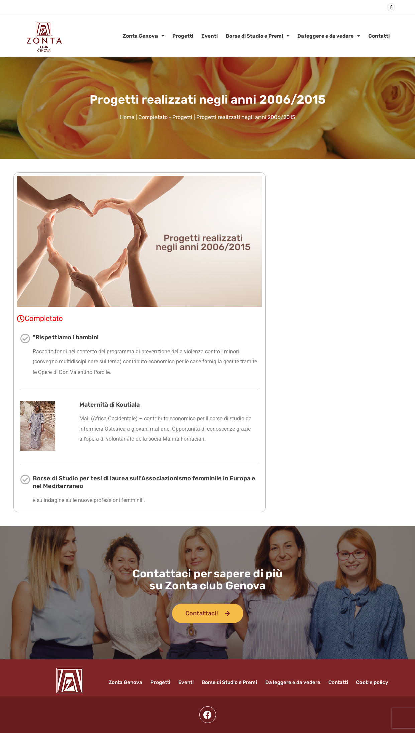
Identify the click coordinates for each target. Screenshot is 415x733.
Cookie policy (372, 682)
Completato (153, 117)
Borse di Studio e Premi (257, 36)
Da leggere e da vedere (328, 36)
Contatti (379, 36)
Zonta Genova (143, 36)
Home (127, 117)
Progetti (182, 36)
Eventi (209, 36)
